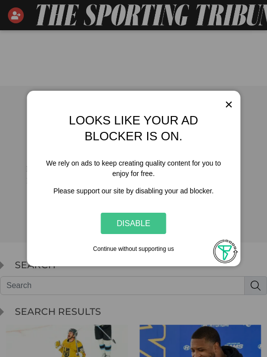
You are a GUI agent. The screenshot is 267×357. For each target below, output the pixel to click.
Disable (134, 223)
